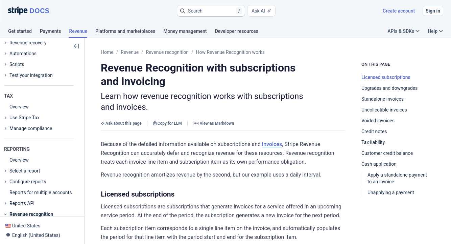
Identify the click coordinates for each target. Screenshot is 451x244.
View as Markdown (213, 123)
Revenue (130, 52)
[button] (211, 10)
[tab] (24, 32)
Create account (399, 11)
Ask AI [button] (261, 11)
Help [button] (435, 31)
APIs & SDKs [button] (403, 31)
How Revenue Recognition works (230, 52)
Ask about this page (121, 123)
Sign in (433, 11)
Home (107, 52)
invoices (272, 144)
